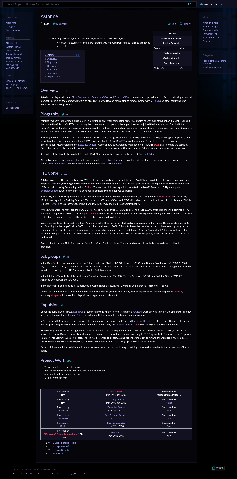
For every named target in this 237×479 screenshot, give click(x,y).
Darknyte (78, 311)
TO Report (55, 453)
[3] (138, 203)
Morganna (55, 295)
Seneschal (116, 432)
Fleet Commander (81, 97)
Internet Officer (124, 324)
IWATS (121, 141)
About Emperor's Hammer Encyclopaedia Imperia (46, 474)
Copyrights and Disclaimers (79, 474)
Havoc (169, 402)
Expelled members (211, 67)
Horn (89, 187)
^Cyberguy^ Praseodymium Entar (60, 434)
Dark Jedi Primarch (148, 154)
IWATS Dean (116, 391)
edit (65, 91)
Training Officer (122, 97)
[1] (91, 179)
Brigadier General (49, 190)
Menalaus (177, 291)
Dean (157, 144)
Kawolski (54, 203)
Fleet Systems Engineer (116, 415)
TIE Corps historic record (63, 442)
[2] (83, 200)
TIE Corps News (58, 446)
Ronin (157, 100)
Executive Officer (101, 97)
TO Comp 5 (92, 213)
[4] (185, 209)
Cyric (153, 321)
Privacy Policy (18, 474)
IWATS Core (164, 196)
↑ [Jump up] (49, 442)
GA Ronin (117, 163)
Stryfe (135, 324)
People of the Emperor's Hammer (214, 62)
